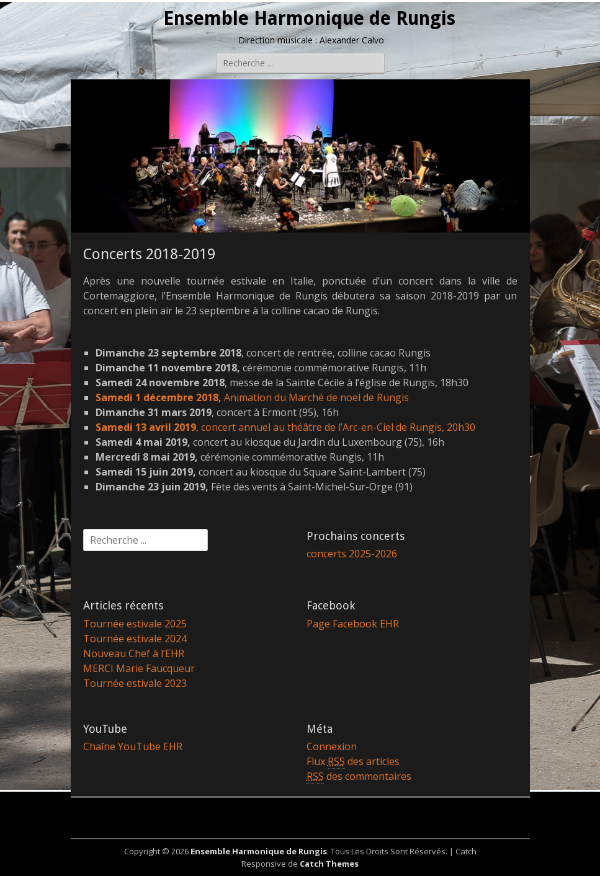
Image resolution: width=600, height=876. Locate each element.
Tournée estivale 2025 (135, 623)
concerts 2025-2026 (352, 553)
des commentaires (359, 776)
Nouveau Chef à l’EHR (133, 653)
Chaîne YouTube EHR (132, 746)
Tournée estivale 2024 (135, 638)
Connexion (332, 746)
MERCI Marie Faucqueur (139, 668)
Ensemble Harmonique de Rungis (309, 18)
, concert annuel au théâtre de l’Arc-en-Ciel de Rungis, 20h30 (285, 427)
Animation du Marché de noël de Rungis (252, 397)
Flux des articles (353, 761)
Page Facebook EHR (353, 623)
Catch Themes (329, 863)
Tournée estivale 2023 (135, 683)
